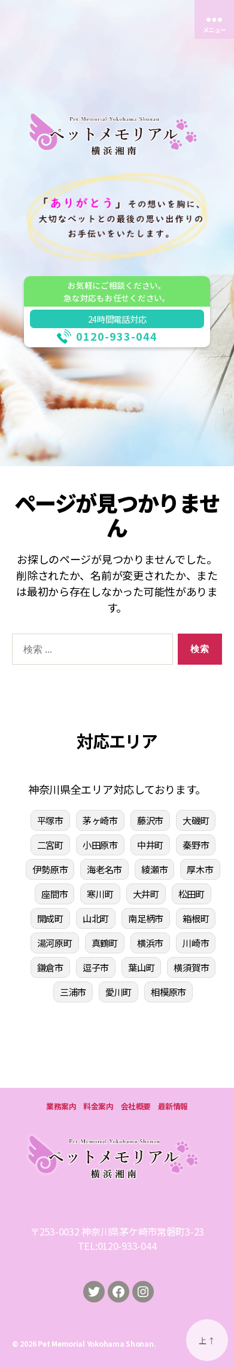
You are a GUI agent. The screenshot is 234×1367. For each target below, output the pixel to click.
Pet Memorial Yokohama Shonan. (97, 1343)
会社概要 (136, 1106)
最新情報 (173, 1106)
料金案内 (98, 1106)
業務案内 (61, 1106)
